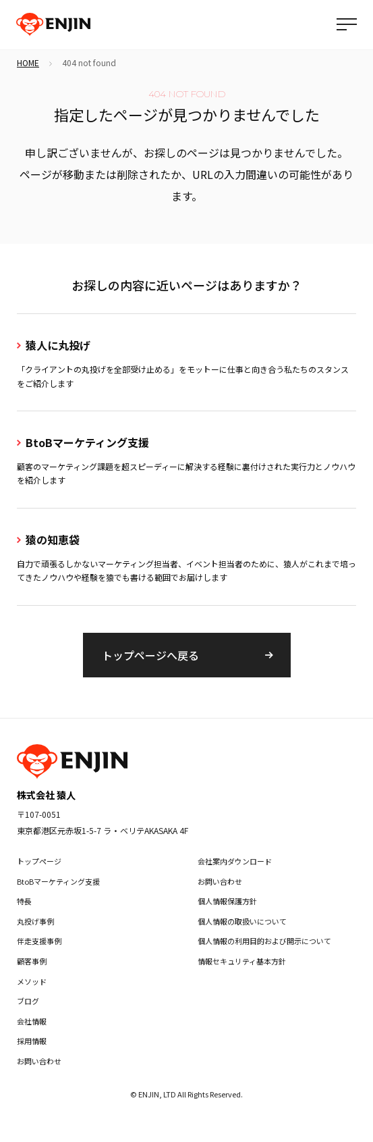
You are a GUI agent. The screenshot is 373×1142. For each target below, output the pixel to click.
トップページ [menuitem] (39, 861)
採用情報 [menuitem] (32, 1040)
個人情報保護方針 (227, 901)
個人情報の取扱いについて (242, 921)
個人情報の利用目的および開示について (264, 940)
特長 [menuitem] (24, 901)
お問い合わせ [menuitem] (39, 1061)
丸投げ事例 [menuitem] (35, 921)
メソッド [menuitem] (32, 981)
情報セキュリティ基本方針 (242, 961)
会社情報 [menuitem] (32, 1021)
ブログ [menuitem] (28, 1000)
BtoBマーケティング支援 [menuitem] (58, 881)
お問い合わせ (220, 881)
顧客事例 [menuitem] (32, 961)
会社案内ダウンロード (235, 861)
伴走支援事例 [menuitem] (39, 940)
